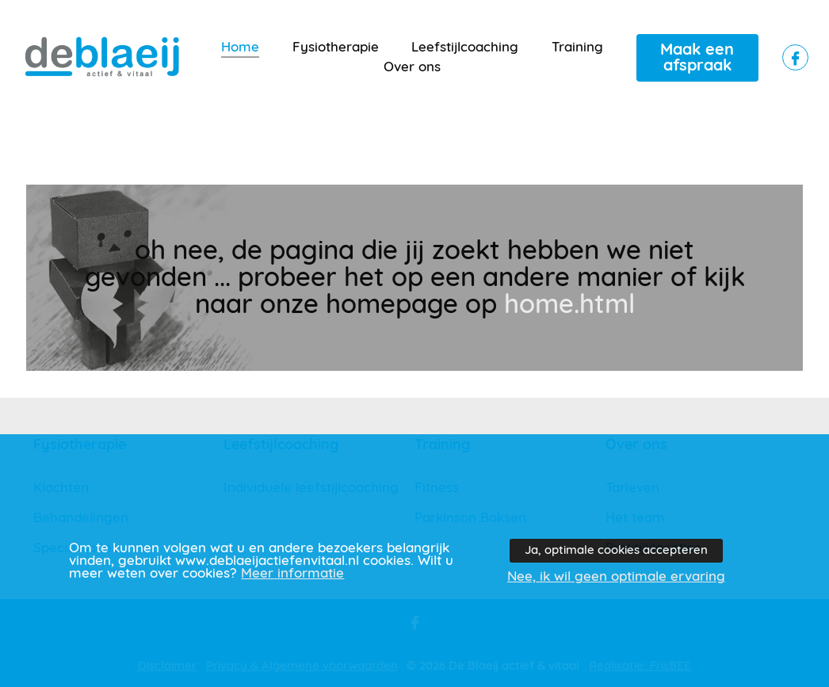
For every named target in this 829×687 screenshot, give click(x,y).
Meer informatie (292, 573)
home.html (569, 305)
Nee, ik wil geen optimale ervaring (616, 577)
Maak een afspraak (697, 58)
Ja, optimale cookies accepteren (616, 550)
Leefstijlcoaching (464, 47)
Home (240, 47)
